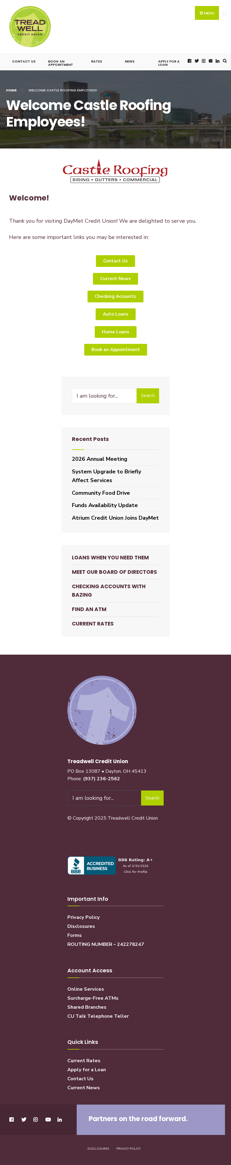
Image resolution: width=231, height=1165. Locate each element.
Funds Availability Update (105, 503)
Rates (96, 59)
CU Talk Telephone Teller (98, 1014)
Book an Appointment (60, 61)
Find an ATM (89, 606)
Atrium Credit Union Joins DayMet (115, 515)
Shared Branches (86, 1004)
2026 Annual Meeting (99, 456)
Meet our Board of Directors (114, 569)
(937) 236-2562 (101, 776)
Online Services (85, 986)
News (129, 59)
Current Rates (93, 621)
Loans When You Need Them (110, 555)
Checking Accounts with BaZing (109, 588)
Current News (83, 1085)
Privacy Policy (83, 915)
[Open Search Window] (224, 59)
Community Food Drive (101, 490)
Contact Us (23, 59)
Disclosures (81, 924)
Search (148, 393)
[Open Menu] (224, 13)
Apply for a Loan (169, 61)
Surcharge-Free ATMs (93, 995)
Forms (74, 933)
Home (11, 88)
